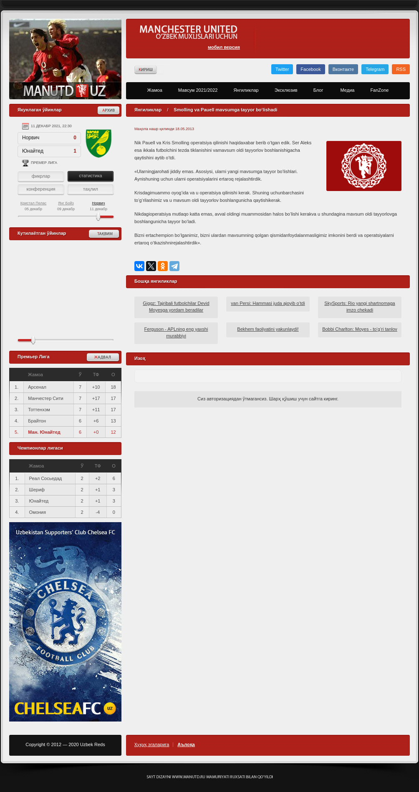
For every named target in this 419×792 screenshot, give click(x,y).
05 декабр (33, 206)
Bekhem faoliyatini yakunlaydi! (267, 329)
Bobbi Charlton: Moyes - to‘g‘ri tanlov (359, 329)
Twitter (282, 69)
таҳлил (90, 188)
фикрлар (41, 176)
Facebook (310, 69)
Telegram (375, 69)
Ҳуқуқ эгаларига (151, 744)
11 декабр (98, 206)
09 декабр (66, 206)
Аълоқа (186, 744)
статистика (90, 175)
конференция (40, 188)
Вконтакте (343, 69)
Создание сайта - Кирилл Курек (209, 776)
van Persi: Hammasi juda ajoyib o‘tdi (268, 303)
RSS (401, 69)
